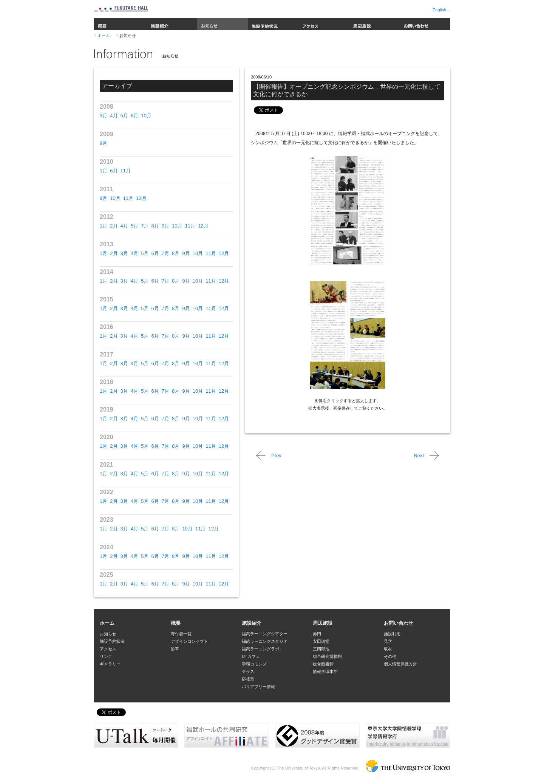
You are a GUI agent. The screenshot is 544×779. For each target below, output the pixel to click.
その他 (390, 656)
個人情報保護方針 (400, 664)
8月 (155, 226)
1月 (103, 171)
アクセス (323, 24)
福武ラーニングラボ (260, 649)
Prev (276, 455)
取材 (388, 649)
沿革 (175, 649)
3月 (103, 115)
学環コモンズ (254, 664)
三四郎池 (321, 649)
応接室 (248, 679)
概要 (120, 24)
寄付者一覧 (181, 633)
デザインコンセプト (189, 641)
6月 (134, 115)
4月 (113, 115)
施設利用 (392, 633)
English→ (441, 10)
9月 (103, 143)
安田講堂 (321, 641)
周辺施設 (374, 24)
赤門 (317, 633)
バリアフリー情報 (258, 686)
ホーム (103, 35)
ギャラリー (110, 664)
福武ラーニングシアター (264, 633)
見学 (388, 641)
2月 (113, 226)
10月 (146, 115)
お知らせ (222, 24)
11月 (126, 171)
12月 (141, 198)
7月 (144, 226)
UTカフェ (251, 656)
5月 (124, 115)
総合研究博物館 (327, 656)
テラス (248, 671)
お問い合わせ (425, 24)
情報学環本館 (325, 671)
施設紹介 (172, 24)
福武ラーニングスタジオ (264, 641)
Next (419, 455)
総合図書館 (323, 664)
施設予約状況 (273, 24)
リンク (106, 656)
